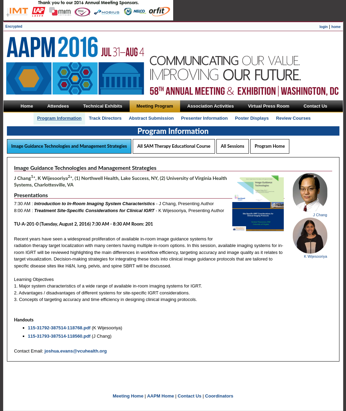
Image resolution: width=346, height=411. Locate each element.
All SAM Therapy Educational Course (173, 146)
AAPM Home (160, 396)
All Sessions (232, 146)
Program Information (59, 118)
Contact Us (190, 396)
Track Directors (105, 118)
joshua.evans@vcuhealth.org (76, 351)
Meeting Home (128, 396)
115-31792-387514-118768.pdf (59, 327)
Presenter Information (204, 118)
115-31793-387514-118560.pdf (59, 336)
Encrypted (14, 26)
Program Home (270, 146)
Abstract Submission (151, 118)
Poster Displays (252, 118)
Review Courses (293, 118)
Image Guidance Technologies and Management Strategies (69, 146)
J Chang (320, 215)
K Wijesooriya (315, 256)
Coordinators (219, 396)
